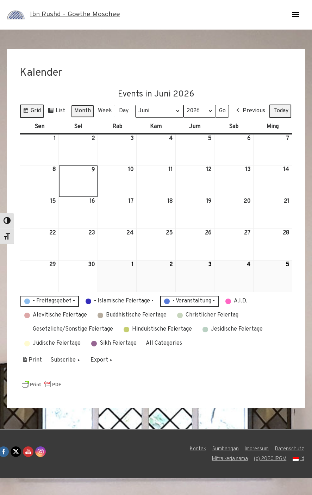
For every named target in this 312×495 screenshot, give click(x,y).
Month (82, 110)
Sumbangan (225, 466)
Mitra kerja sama (229, 475)
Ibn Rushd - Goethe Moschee (76, 14)
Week (105, 110)
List (56, 112)
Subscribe (65, 377)
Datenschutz (290, 466)
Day (124, 110)
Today (69, 127)
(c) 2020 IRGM (270, 475)
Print (32, 378)
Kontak (198, 466)
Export (102, 377)
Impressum (257, 466)
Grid (32, 112)
